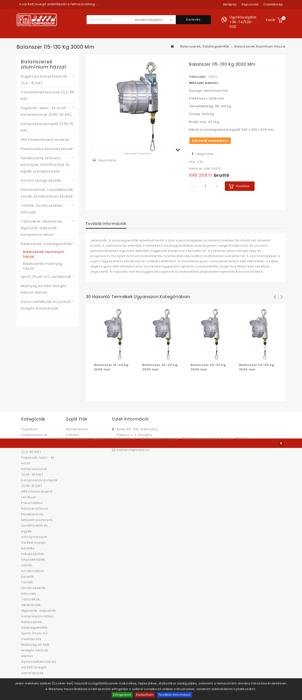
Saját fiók (77, 419)
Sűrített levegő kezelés (41, 180)
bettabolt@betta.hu (133, 450)
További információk (106, 223)
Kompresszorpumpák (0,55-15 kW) (47, 127)
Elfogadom (122, 694)
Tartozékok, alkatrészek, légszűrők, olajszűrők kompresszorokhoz (42, 228)
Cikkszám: (198, 76)
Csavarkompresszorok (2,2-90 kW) (47, 95)
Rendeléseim (77, 429)
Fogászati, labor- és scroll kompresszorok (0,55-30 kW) (46, 111)
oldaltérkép (273, 4)
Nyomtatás (108, 160)
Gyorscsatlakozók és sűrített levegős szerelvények (46, 305)
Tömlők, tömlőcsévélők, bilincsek (42, 209)
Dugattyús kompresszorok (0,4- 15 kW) (44, 79)
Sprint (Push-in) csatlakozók (46, 276)
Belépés (230, 4)
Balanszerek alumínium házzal (43, 254)
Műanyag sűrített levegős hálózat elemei (43, 289)
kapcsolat (250, 4)
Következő (281, 296)
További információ (174, 694)
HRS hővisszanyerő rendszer (45, 139)
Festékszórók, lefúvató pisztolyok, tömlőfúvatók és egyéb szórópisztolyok (45, 165)
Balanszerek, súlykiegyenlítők (46, 243)
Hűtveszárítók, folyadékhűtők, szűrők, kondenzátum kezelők (47, 193)
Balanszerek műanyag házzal (42, 266)
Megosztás (203, 154)
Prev (274, 296)
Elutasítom (145, 694)
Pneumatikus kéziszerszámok (46, 148)
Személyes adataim (82, 440)
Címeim (72, 435)
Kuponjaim (75, 446)
